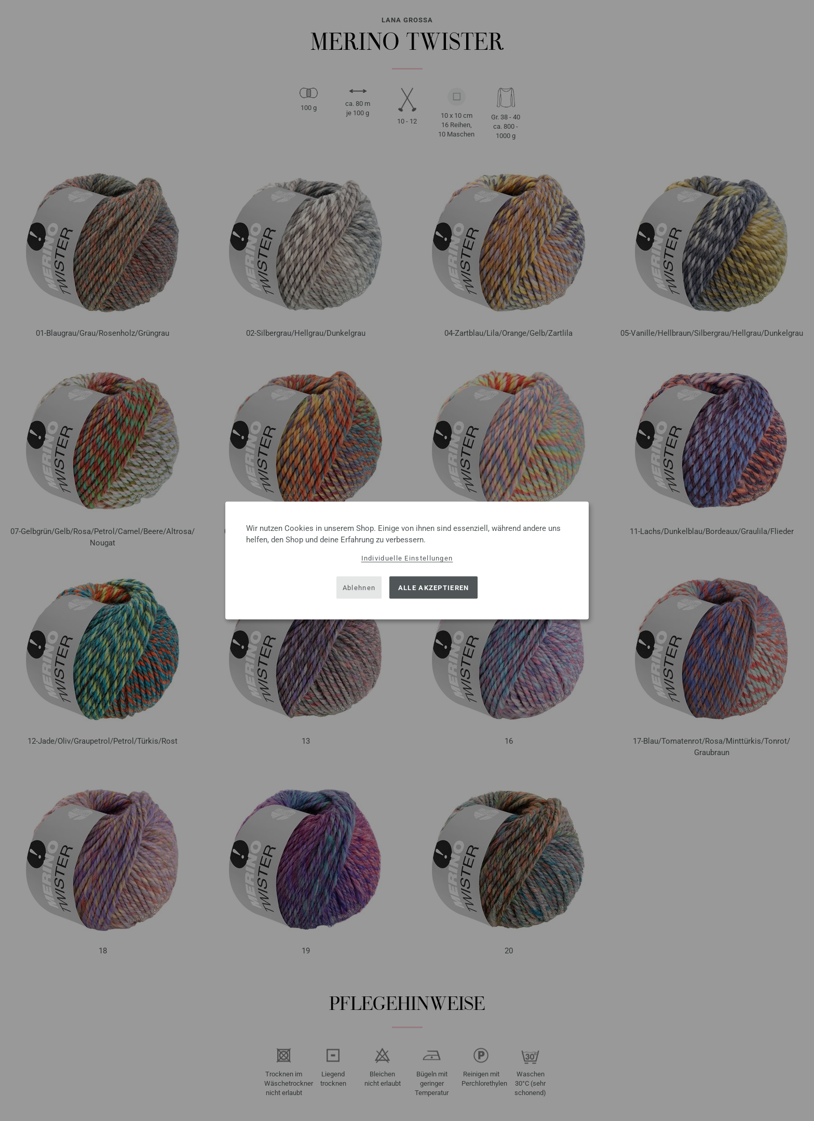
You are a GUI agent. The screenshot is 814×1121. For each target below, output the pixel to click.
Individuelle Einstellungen (407, 558)
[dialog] (407, 561)
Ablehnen (359, 587)
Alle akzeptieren (433, 587)
